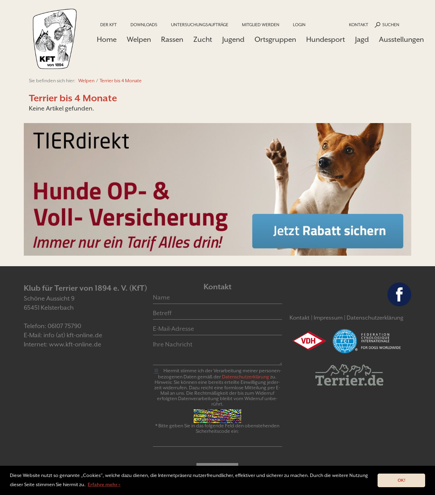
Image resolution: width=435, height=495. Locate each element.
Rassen (172, 39)
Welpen (139, 39)
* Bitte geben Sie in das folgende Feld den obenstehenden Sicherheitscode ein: (217, 428)
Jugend (233, 39)
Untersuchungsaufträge (199, 24)
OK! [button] (401, 480)
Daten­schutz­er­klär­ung (245, 376)
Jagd (362, 39)
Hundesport (325, 39)
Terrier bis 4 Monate (121, 80)
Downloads (143, 24)
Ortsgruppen (275, 39)
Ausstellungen (401, 39)
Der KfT (108, 24)
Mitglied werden (260, 24)
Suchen (390, 24)
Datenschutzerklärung (375, 317)
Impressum (328, 317)
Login (299, 24)
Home (107, 39)
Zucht (202, 39)
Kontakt (358, 24)
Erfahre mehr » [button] (104, 484)
